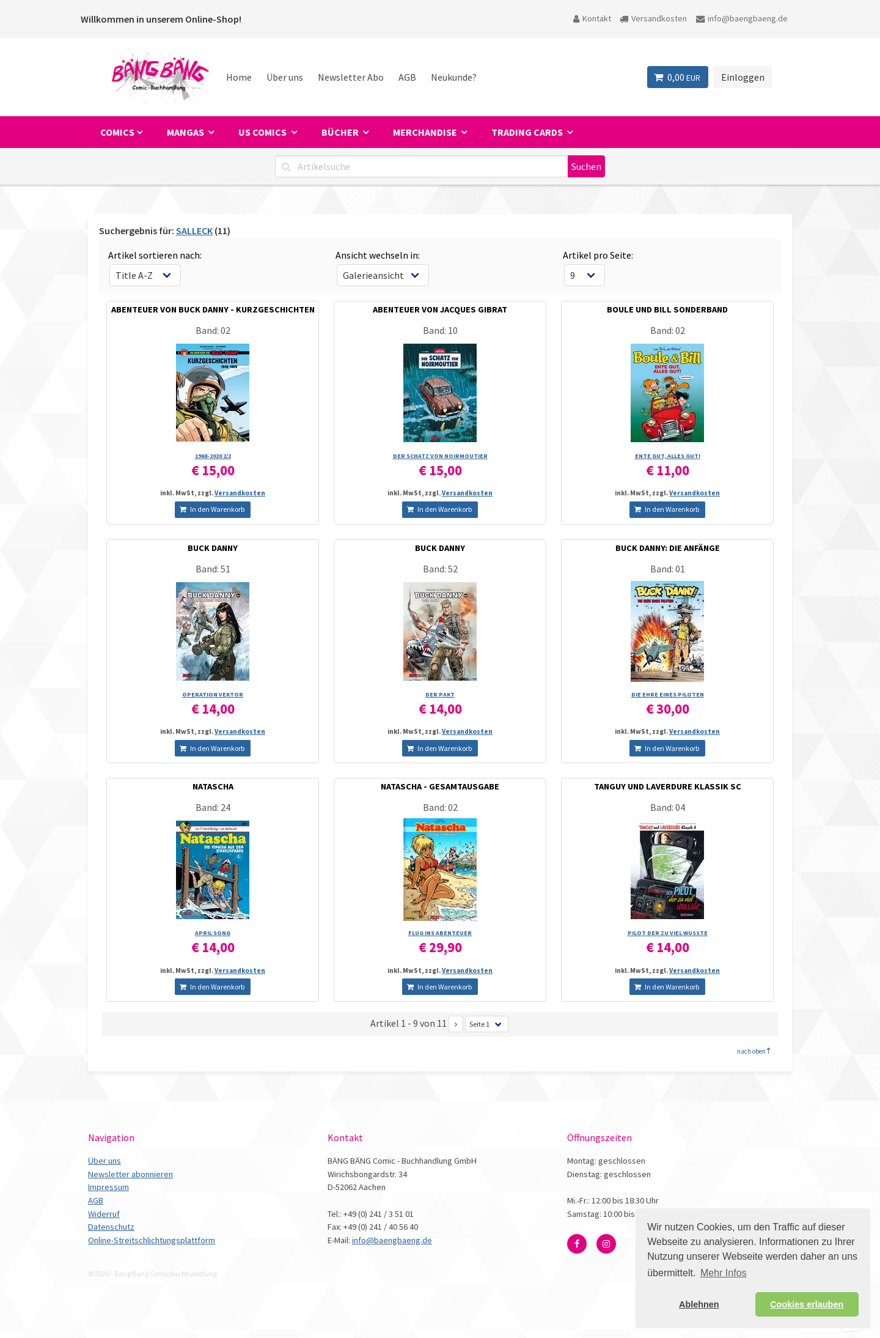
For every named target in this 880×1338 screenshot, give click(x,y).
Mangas (186, 132)
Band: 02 (213, 330)
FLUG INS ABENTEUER (440, 933)
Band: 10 (440, 330)
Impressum (108, 1186)
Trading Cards (528, 132)
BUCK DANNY (213, 547)
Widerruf (104, 1213)
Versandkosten (653, 18)
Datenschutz (111, 1226)
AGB (407, 77)
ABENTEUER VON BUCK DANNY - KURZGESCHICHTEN (213, 309)
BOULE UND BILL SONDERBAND (667, 309)
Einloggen (743, 77)
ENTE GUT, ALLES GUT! (667, 456)
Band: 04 (667, 807)
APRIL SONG (212, 933)
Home (239, 77)
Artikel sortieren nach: (155, 255)
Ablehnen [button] (699, 1304)
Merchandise (426, 132)
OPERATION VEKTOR (212, 694)
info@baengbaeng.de (742, 18)
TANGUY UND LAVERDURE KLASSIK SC (667, 786)
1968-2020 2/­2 (213, 456)
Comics (117, 132)
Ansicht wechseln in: (378, 255)
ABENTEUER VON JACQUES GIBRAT (440, 309)
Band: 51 (213, 569)
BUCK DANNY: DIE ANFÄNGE (667, 547)
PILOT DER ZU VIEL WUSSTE (668, 933)
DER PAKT (440, 694)
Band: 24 (213, 807)
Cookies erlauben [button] (806, 1304)
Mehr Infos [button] (723, 1273)
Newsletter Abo (351, 77)
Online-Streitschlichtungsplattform (151, 1240)
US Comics (263, 132)
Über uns (284, 77)
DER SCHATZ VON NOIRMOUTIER (440, 456)
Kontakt (592, 18)
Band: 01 (667, 569)
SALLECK (194, 230)
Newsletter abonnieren (130, 1174)
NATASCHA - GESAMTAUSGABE (440, 786)
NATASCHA (213, 786)
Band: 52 (440, 569)
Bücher (341, 132)
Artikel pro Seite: (598, 255)
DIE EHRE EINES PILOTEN (667, 694)
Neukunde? (454, 77)
